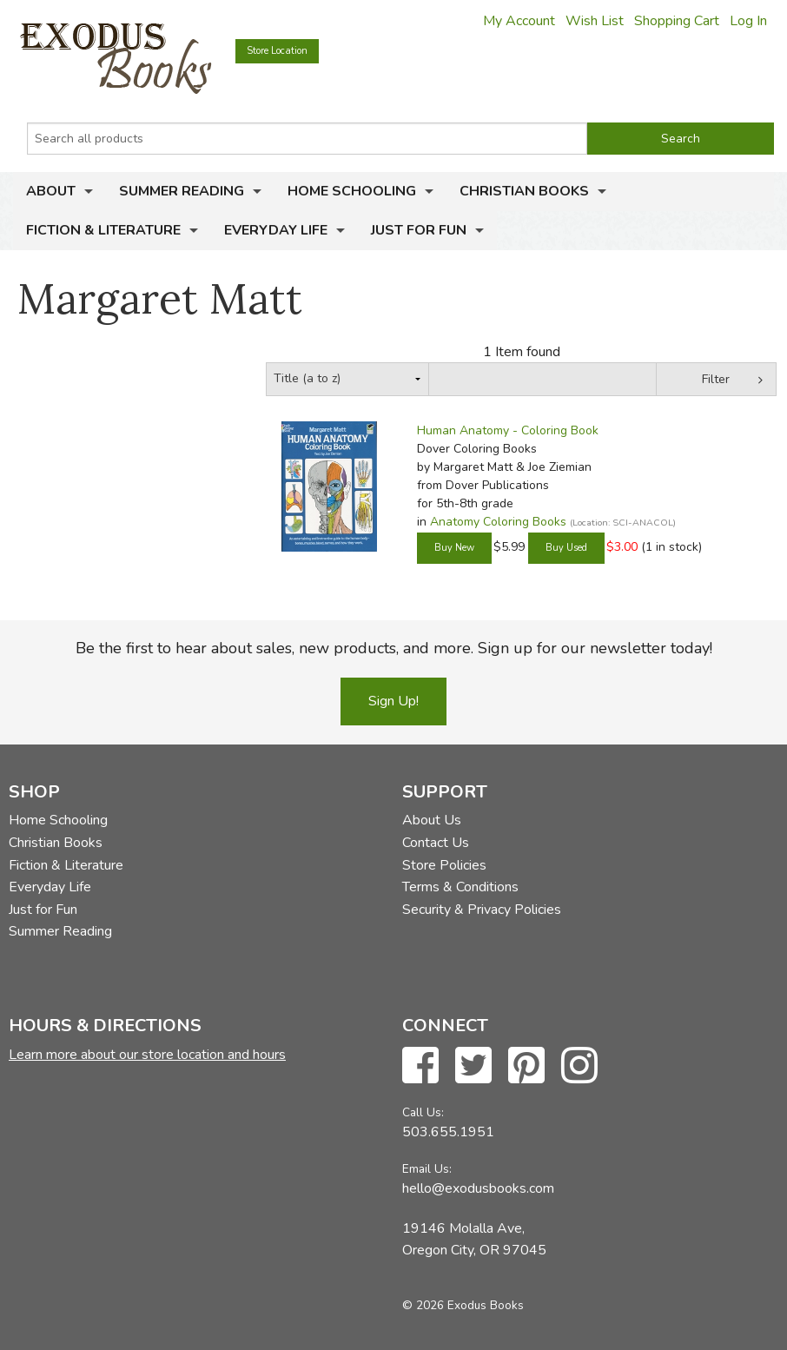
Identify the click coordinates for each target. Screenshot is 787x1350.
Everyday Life (275, 230)
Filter (716, 379)
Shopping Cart (676, 20)
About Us (431, 820)
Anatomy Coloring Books (498, 521)
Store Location (277, 50)
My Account (519, 20)
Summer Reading (181, 191)
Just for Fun (418, 230)
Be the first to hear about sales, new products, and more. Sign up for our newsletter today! (394, 648)
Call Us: (423, 1112)
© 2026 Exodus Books (463, 1305)
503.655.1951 (448, 1132)
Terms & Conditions (460, 887)
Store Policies (444, 865)
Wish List (594, 20)
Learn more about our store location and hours (147, 1054)
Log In (748, 20)
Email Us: (427, 1169)
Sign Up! (393, 701)
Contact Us (435, 842)
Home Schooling (352, 191)
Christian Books (524, 191)
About (51, 191)
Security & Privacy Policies (481, 909)
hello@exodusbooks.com (478, 1188)
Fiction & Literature (103, 230)
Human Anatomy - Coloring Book (508, 430)
